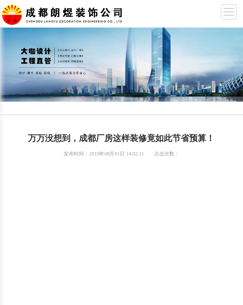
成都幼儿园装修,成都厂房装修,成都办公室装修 (63, 13)
